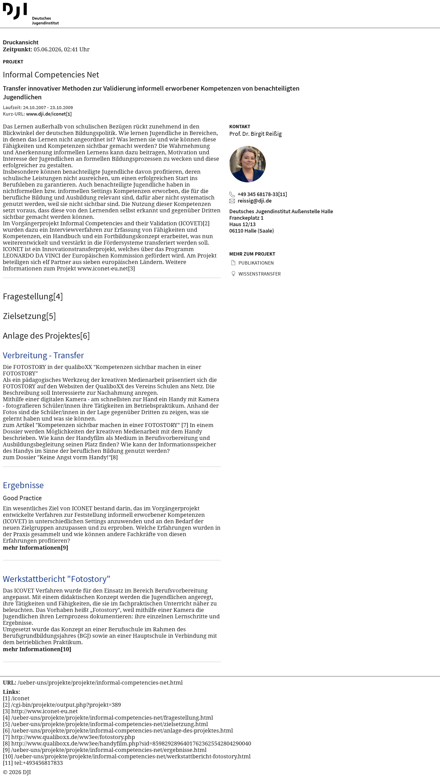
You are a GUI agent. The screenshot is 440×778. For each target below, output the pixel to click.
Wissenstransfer (259, 273)
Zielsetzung (29, 316)
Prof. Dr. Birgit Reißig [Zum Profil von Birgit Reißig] (255, 133)
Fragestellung (33, 296)
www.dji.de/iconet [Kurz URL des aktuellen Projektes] (49, 114)
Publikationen (255, 263)
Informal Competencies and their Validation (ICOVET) (135, 223)
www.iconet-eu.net (106, 268)
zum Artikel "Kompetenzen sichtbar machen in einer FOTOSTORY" (95, 425)
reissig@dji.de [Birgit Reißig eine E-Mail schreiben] (255, 200)
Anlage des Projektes (46, 335)
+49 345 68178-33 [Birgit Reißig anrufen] (262, 194)
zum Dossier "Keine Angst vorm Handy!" (60, 457)
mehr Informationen (35, 547)
